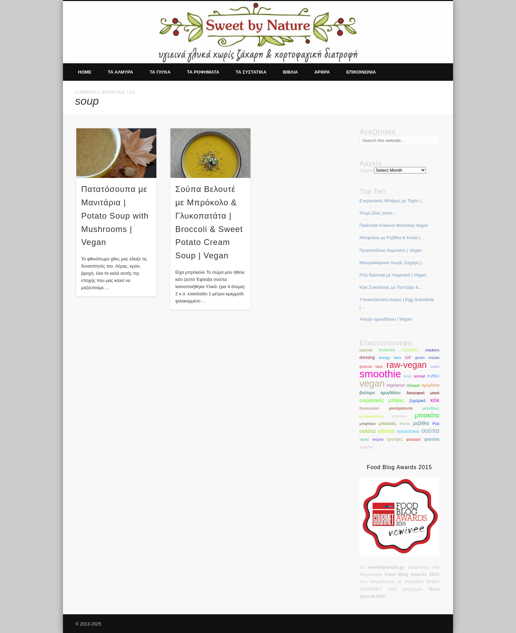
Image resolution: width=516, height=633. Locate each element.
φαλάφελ (414, 439)
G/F (408, 358)
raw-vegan (406, 365)
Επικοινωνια (361, 72)
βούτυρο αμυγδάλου (379, 392)
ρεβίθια (421, 423)
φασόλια (431, 439)
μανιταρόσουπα (400, 408)
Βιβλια (290, 72)
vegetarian (395, 385)
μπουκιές (387, 423)
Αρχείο (366, 170)
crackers (432, 350)
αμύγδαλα (430, 385)
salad (434, 366)
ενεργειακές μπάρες (381, 400)
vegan (372, 383)
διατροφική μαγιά (423, 393)
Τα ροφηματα (203, 72)
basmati (365, 350)
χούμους (366, 447)
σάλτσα (386, 431)
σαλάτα (367, 431)
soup (407, 376)
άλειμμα (413, 385)
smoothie (380, 373)
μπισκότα (427, 415)
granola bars (371, 366)
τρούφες (395, 439)
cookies (410, 349)
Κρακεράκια (369, 408)
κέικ (434, 400)
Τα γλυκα (160, 72)
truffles (433, 376)
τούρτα (378, 439)
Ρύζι (436, 424)
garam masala (427, 358)
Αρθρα (322, 72)
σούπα (430, 430)
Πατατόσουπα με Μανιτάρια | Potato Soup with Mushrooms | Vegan (115, 215)
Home (84, 72)
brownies (387, 350)
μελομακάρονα (371, 416)
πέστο (405, 424)
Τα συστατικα (251, 72)
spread (419, 376)
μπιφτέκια (367, 424)
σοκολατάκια (408, 431)
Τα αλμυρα (120, 72)
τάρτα (364, 439)
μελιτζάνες (431, 408)
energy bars (390, 358)
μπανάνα (399, 416)
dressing (367, 357)
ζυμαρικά (417, 400)
